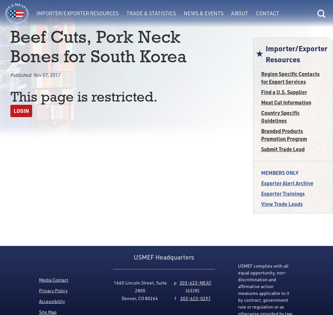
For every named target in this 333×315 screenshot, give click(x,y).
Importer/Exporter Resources (77, 13)
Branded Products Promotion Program (284, 134)
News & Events (203, 13)
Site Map (48, 312)
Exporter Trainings (283, 193)
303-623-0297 (195, 298)
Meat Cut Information (286, 102)
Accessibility (52, 301)
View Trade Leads (282, 203)
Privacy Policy (53, 290)
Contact (267, 13)
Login (21, 110)
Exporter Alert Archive (287, 183)
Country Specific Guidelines (280, 116)
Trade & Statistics (151, 13)
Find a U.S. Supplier (284, 92)
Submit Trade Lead (283, 149)
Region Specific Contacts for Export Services (290, 77)
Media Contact (53, 280)
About (239, 13)
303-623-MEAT (195, 282)
